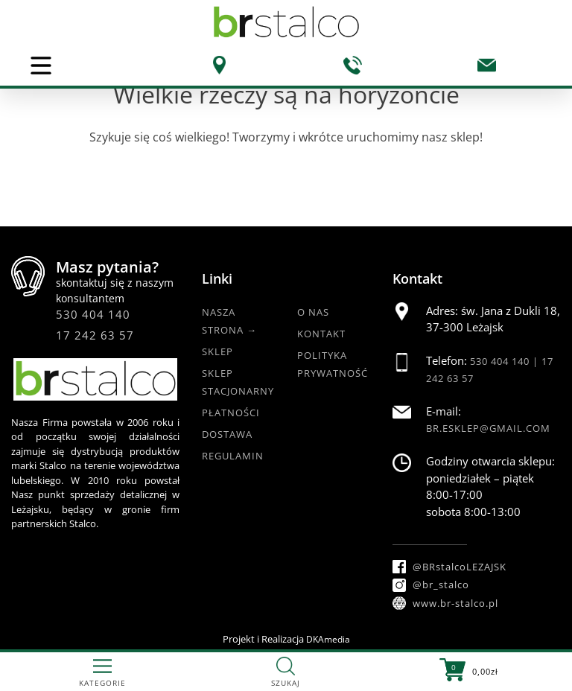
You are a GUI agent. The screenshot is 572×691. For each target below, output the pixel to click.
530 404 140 (93, 314)
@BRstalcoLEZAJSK (449, 566)
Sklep (217, 351)
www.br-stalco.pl (445, 603)
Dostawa (227, 434)
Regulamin (233, 455)
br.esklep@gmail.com (488, 428)
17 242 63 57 (95, 335)
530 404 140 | (505, 361)
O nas (313, 312)
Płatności (231, 412)
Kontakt (321, 333)
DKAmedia (328, 639)
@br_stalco (431, 584)
